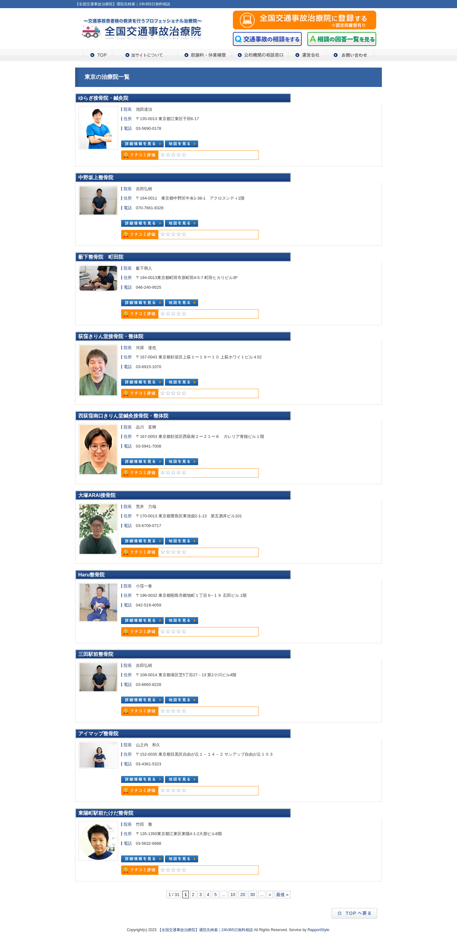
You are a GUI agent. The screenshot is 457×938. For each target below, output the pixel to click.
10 (232, 894)
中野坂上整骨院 (95, 177)
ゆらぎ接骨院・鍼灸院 (103, 98)
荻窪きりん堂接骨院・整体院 (110, 336)
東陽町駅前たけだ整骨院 (105, 813)
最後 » (282, 894)
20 (242, 894)
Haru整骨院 (91, 574)
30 (252, 894)
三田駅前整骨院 (95, 654)
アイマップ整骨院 (98, 733)
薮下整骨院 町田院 (100, 257)
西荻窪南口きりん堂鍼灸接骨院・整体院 (123, 415)
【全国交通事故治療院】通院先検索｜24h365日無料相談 (205, 930)
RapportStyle (318, 930)
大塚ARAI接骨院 (97, 495)
